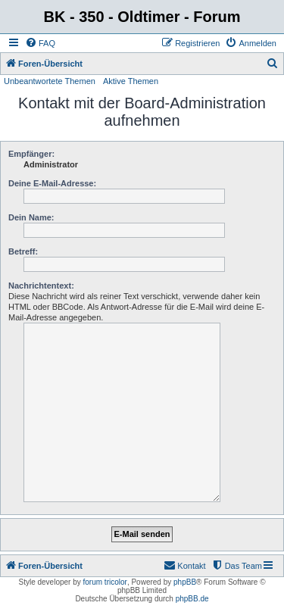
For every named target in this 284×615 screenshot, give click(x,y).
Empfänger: (31, 153)
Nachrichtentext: (41, 285)
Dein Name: (31, 217)
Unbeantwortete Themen (49, 81)
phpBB (184, 582)
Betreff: (23, 251)
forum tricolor (105, 582)
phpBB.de (192, 599)
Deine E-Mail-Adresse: (52, 183)
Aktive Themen (130, 81)
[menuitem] (40, 43)
